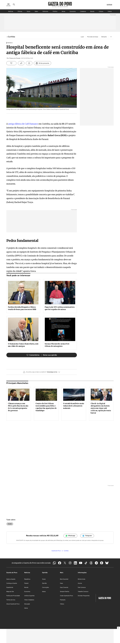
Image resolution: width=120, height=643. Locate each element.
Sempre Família (64, 591)
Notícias (10, 11)
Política (55, 11)
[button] (41, 373)
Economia (73, 11)
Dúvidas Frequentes (84, 596)
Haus (61, 583)
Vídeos (110, 11)
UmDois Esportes (29, 596)
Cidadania (83, 11)
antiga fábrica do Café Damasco (23, 124)
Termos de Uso (10, 600)
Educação (27, 604)
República (27, 579)
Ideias (63, 11)
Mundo (92, 11)
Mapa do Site (10, 591)
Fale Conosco (82, 587)
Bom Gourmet (64, 579)
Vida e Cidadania (29, 600)
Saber (36, 11)
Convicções (45, 587)
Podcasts (62, 600)
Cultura (101, 11)
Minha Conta (81, 579)
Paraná (26, 583)
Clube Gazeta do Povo (66, 596)
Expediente (9, 587)
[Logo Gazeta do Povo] (60, 4)
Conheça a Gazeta (11, 583)
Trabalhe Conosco (83, 591)
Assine (80, 583)
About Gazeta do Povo (13, 604)
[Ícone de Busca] (13, 4)
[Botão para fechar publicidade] (118, 628)
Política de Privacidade (13, 596)
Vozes (28, 11)
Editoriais (45, 11)
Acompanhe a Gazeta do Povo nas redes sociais (31, 563)
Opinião (44, 583)
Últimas (20, 11)
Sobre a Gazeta (10, 579)
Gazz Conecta (64, 587)
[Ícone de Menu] (8, 4)
